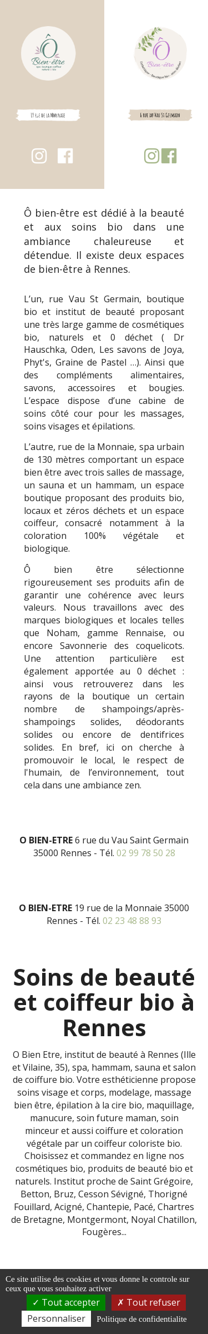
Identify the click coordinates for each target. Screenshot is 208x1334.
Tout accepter (66, 1302)
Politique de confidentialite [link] (141, 1319)
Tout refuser (148, 1302)
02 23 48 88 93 (132, 921)
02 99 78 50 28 (145, 853)
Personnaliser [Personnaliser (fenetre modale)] (56, 1318)
